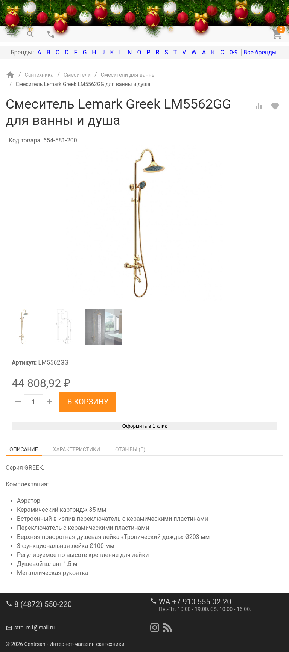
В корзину (87, 401)
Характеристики (76, 449)
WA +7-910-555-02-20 (195, 601)
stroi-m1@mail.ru (34, 628)
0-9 (234, 52)
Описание (23, 449)
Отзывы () (130, 449)
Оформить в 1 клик (144, 426)
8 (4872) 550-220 (43, 604)
